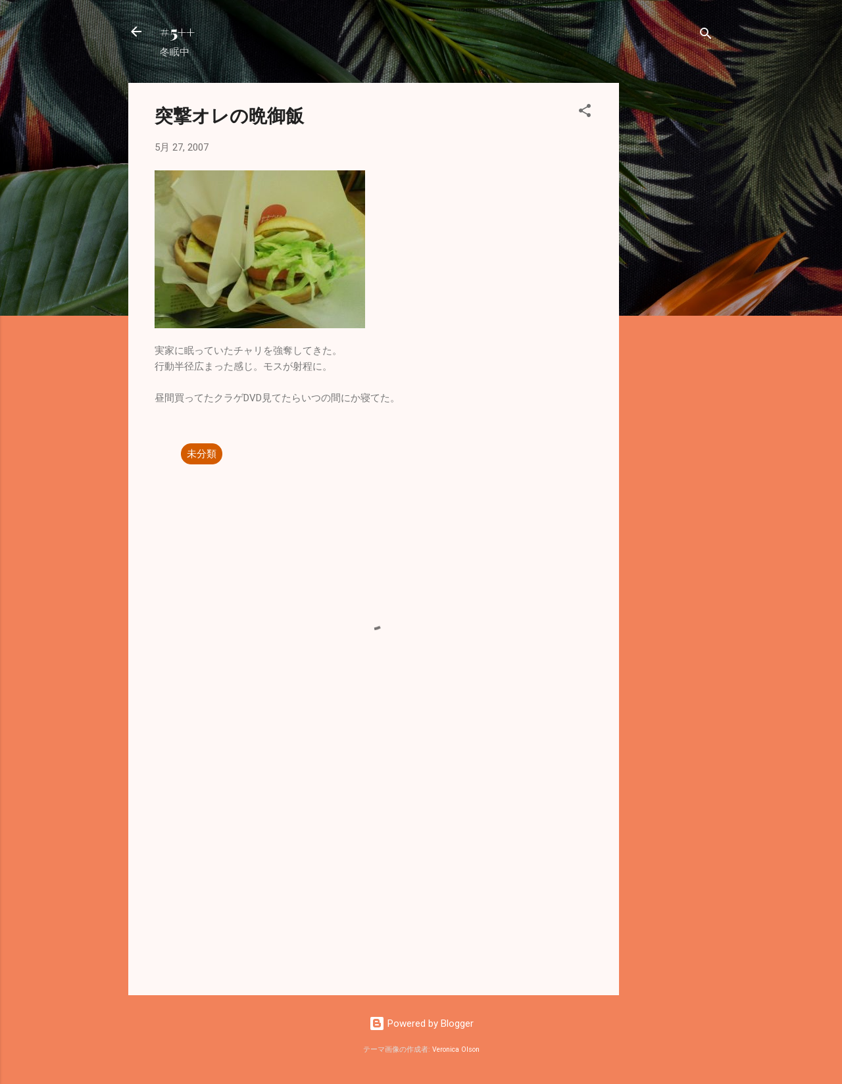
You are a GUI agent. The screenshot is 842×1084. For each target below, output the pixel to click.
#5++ (177, 31)
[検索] (706, 36)
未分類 (201, 454)
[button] (585, 113)
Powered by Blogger (421, 1023)
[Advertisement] (672, 280)
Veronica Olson (456, 1049)
